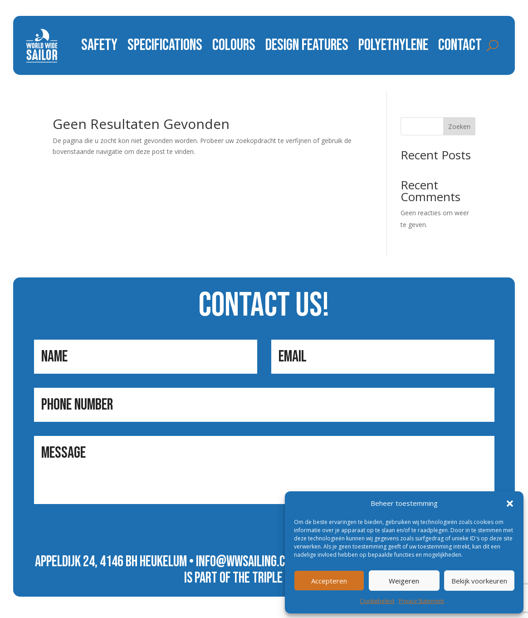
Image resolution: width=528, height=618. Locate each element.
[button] (509, 503)
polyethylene (393, 45)
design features (306, 45)
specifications (164, 45)
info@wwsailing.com (247, 562)
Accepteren (329, 580)
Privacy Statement (421, 601)
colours (233, 45)
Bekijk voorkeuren (479, 580)
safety (99, 45)
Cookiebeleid (377, 601)
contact (460, 45)
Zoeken (459, 126)
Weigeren (404, 580)
